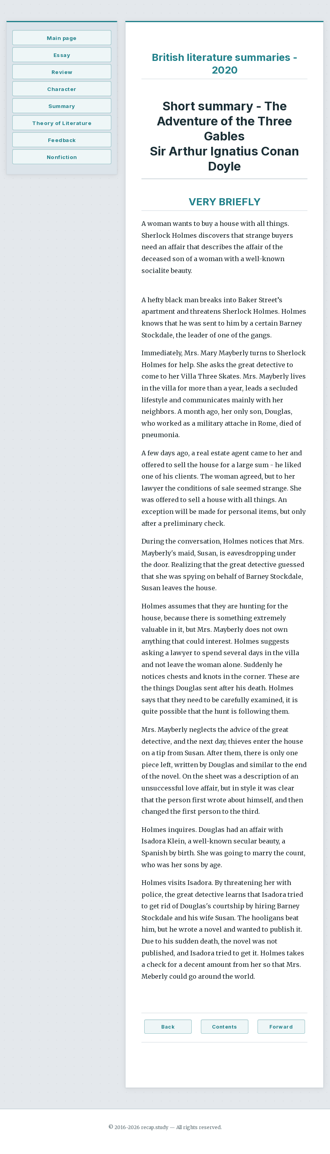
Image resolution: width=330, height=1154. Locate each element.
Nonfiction (62, 157)
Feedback (62, 140)
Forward (281, 1027)
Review (62, 72)
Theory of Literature (62, 123)
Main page (62, 38)
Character (61, 89)
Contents (224, 1027)
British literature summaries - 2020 (225, 63)
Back (167, 1027)
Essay (62, 55)
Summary (61, 106)
